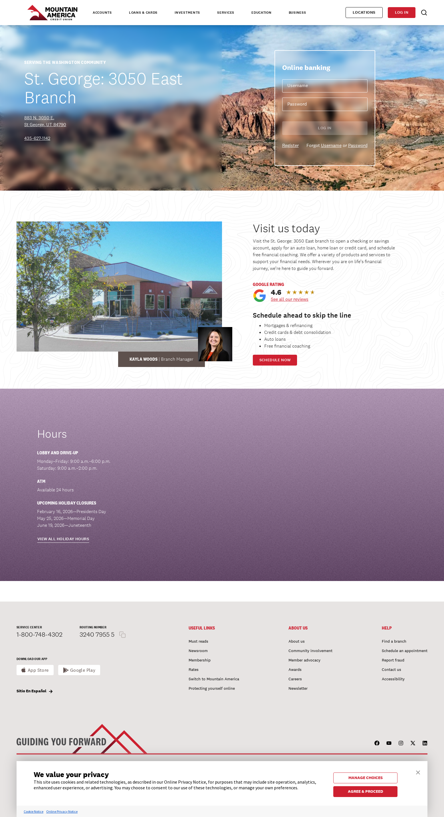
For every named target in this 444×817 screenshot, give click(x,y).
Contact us (391, 669)
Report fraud (393, 660)
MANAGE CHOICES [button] (365, 777)
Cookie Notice (33, 811)
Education (261, 12)
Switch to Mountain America (214, 678)
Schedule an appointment (404, 650)
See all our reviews (289, 299)
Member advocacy (304, 660)
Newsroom (198, 650)
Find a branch (394, 641)
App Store (38, 670)
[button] (418, 772)
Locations (364, 12)
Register (290, 145)
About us (296, 641)
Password (358, 145)
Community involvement (310, 650)
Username (331, 145)
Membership (200, 660)
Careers (295, 678)
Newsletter (298, 688)
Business (297, 12)
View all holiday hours (63, 539)
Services (225, 12)
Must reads (198, 641)
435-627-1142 (37, 138)
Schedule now (275, 360)
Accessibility (393, 678)
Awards (295, 669)
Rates (194, 669)
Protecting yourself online (212, 688)
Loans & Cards (143, 12)
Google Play (83, 670)
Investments (187, 12)
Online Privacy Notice (62, 811)
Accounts (102, 12)
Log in (401, 12)
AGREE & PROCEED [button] (365, 791)
